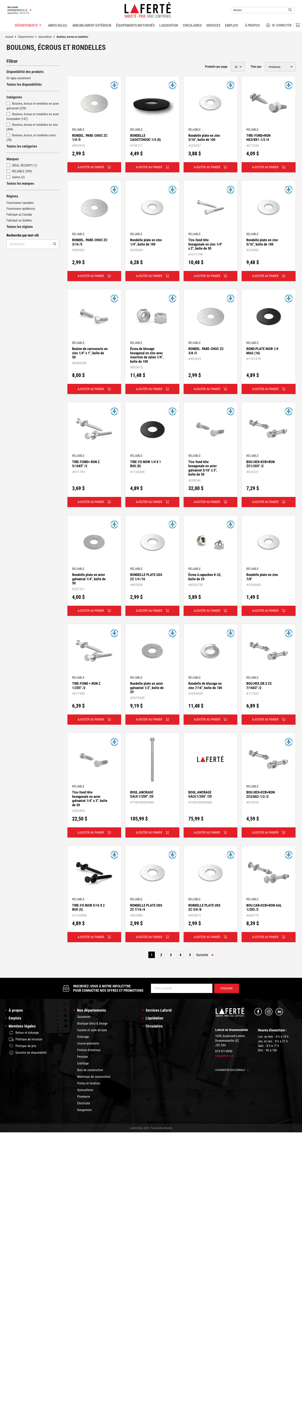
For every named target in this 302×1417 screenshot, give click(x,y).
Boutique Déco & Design (92, 1023)
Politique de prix (22, 1046)
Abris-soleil (58, 25)
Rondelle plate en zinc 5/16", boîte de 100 (262, 242)
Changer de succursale (232, 1070)
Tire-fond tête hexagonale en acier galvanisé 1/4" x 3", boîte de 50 (89, 798)
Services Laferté (159, 1010)
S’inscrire (226, 988)
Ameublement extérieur (91, 25)
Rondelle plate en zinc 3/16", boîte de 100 (204, 137)
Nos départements (91, 1010)
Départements (28, 36)
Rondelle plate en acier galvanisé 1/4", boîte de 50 (89, 579)
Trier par (256, 66)
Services (213, 25)
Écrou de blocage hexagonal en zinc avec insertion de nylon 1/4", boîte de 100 (146, 355)
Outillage (83, 1063)
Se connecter (279, 25)
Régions (12, 196)
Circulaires (192, 25)
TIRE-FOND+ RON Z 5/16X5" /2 (86, 464)
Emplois (231, 25)
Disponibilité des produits (25, 72)
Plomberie (83, 1097)
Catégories (14, 97)
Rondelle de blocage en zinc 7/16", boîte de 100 (205, 685)
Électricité (83, 1103)
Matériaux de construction (93, 1077)
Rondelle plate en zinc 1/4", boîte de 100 (146, 242)
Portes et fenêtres (88, 1083)
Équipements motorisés (135, 25)
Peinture (82, 1057)
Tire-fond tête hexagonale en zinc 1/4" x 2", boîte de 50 (205, 244)
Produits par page (216, 66)
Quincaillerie (47, 36)
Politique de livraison (25, 1039)
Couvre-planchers (88, 1043)
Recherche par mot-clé (22, 235)
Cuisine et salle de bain (92, 1030)
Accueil (11, 36)
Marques (12, 159)
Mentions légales (22, 1026)
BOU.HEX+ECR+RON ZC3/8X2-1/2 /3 (260, 794)
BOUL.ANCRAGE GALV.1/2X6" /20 (200, 794)
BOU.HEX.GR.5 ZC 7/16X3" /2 (259, 685)
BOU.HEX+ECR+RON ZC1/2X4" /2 (260, 464)
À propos (252, 25)
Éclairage (83, 1037)
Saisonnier (84, 1017)
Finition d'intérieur (89, 1050)
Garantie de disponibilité (28, 1053)
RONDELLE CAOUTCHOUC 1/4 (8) (145, 137)
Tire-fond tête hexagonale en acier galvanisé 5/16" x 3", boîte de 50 (202, 468)
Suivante (202, 955)
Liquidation (168, 25)
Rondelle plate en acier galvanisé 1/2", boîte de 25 (147, 687)
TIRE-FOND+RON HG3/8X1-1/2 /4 (258, 137)
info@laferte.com (224, 1055)
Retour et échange (24, 1033)
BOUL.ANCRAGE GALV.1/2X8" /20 (141, 794)
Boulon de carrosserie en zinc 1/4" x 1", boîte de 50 (90, 353)
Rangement (84, 1110)
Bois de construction (90, 1070)
